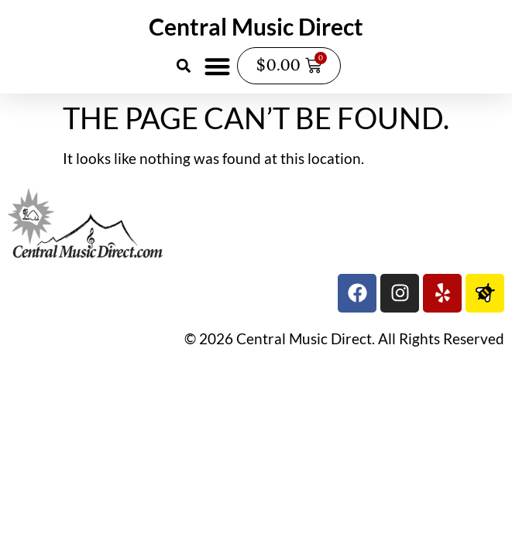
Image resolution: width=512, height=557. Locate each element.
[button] (184, 66)
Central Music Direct (256, 26)
